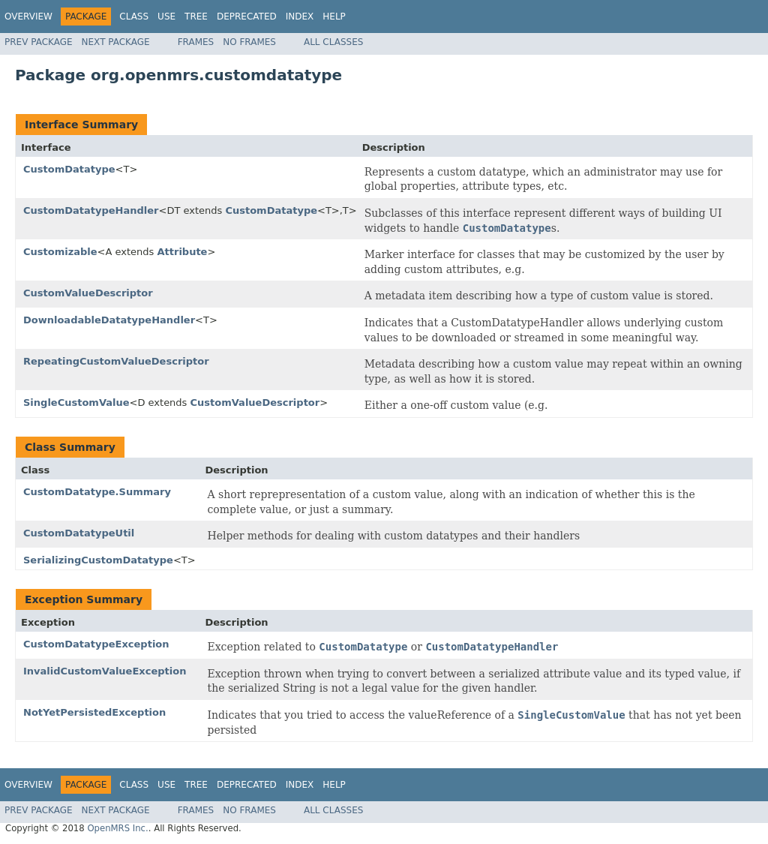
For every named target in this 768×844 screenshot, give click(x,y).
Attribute (182, 251)
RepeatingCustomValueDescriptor (116, 361)
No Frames (249, 42)
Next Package (116, 42)
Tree (196, 16)
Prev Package (38, 42)
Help (334, 16)
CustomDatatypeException (96, 644)
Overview (28, 16)
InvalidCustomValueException (104, 671)
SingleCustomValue (76, 402)
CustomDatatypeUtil (78, 533)
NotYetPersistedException (94, 712)
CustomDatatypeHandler (90, 210)
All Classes (333, 42)
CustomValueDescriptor (88, 293)
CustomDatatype (69, 169)
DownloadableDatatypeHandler (109, 320)
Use (167, 16)
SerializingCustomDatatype (98, 560)
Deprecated (247, 16)
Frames (196, 42)
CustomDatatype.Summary (97, 491)
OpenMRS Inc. (117, 828)
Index (300, 16)
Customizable (60, 251)
